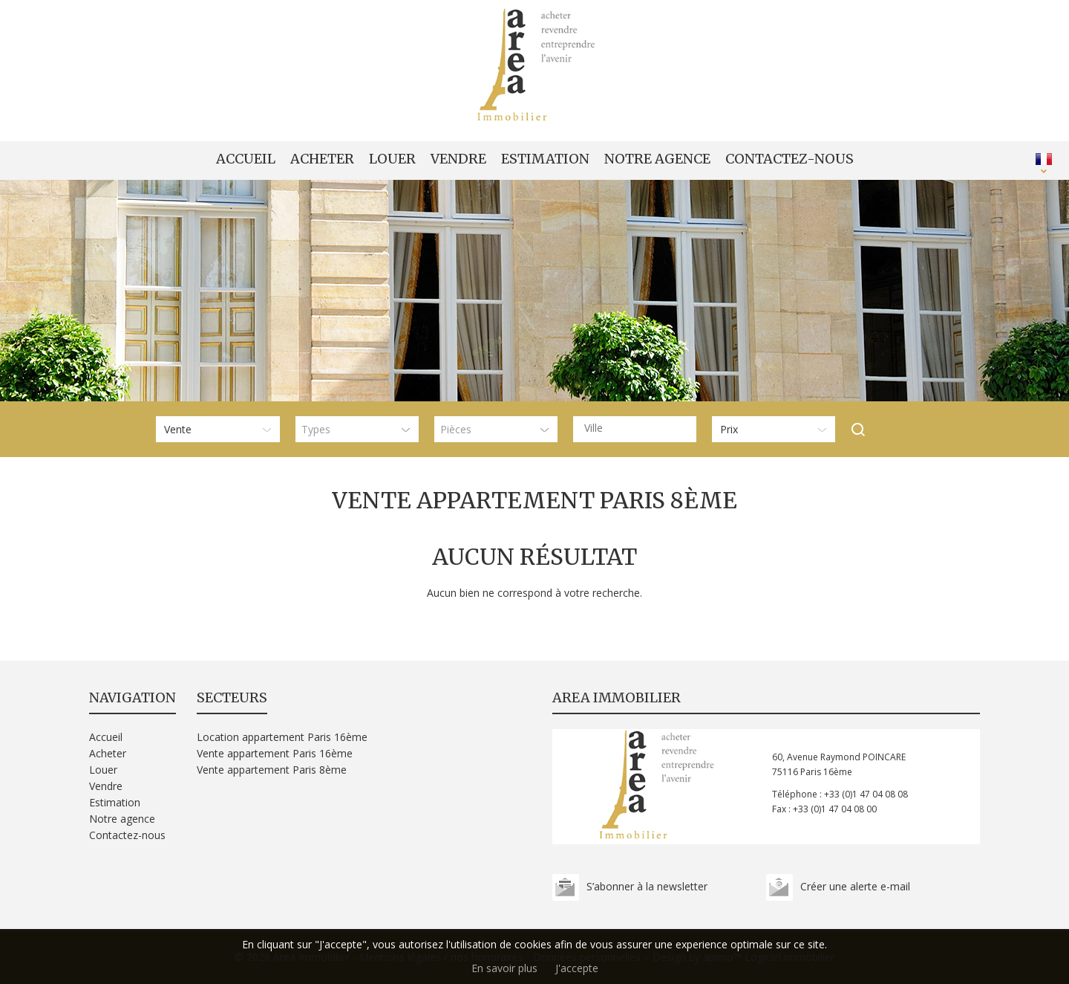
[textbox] (638, 428)
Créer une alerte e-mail (855, 886)
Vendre (458, 158)
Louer (392, 158)
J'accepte (576, 968)
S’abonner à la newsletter (646, 886)
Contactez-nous (789, 158)
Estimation (545, 158)
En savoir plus (504, 968)
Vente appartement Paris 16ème (275, 753)
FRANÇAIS (1044, 159)
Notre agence (657, 158)
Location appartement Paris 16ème (282, 737)
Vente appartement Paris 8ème (272, 770)
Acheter (322, 158)
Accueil (245, 158)
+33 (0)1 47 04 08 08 (866, 794)
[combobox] (634, 429)
